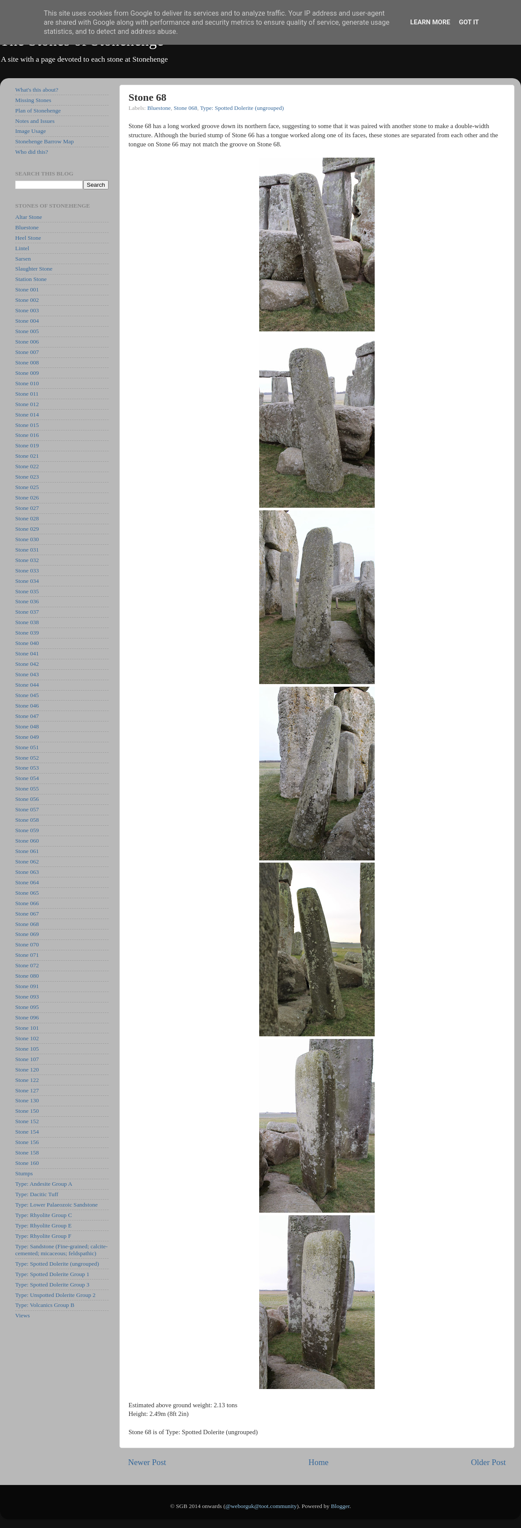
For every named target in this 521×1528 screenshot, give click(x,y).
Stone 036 (27, 601)
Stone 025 (27, 487)
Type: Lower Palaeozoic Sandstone (56, 1204)
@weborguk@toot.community (261, 1506)
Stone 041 (27, 653)
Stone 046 (27, 705)
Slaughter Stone (34, 268)
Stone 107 (27, 1059)
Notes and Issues (35, 121)
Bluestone (159, 108)
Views (22, 1315)
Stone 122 (27, 1080)
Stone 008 (27, 362)
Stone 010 (27, 383)
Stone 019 (27, 445)
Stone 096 (27, 1017)
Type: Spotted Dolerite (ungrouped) (242, 108)
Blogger (340, 1506)
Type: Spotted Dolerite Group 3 (52, 1284)
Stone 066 (27, 903)
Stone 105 (27, 1048)
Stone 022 (27, 466)
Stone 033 (27, 570)
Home (319, 1462)
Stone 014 (27, 414)
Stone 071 (27, 955)
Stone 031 (27, 549)
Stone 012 (27, 404)
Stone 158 (27, 1152)
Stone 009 (27, 373)
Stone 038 (27, 622)
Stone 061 (27, 851)
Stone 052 (27, 757)
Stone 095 (27, 1007)
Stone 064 (27, 882)
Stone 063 (27, 872)
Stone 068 (185, 108)
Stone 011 (27, 393)
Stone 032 (27, 560)
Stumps (24, 1173)
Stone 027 (27, 508)
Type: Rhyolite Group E (43, 1225)
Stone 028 (27, 518)
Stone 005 (27, 331)
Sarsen (23, 258)
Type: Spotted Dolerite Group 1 (52, 1274)
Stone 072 (27, 965)
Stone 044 (27, 684)
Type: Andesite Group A (43, 1184)
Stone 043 (27, 674)
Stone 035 (27, 591)
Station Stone (30, 279)
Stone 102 (27, 1038)
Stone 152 (27, 1121)
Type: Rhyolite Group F (43, 1236)
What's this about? (36, 89)
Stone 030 (27, 539)
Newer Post (147, 1462)
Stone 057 (27, 809)
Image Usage (30, 131)
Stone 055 (27, 788)
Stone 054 (27, 778)
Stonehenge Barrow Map (44, 141)
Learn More (430, 22)
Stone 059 (27, 830)
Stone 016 (27, 435)
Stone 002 (27, 300)
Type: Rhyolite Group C (43, 1215)
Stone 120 (27, 1069)
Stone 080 (27, 975)
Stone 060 (27, 840)
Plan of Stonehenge (38, 110)
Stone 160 (27, 1163)
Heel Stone (28, 238)
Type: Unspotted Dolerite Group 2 (55, 1295)
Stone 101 (27, 1028)
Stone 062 (27, 861)
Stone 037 (27, 612)
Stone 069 (27, 934)
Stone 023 (27, 476)
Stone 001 (27, 289)
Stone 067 (27, 913)
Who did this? (31, 152)
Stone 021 (27, 456)
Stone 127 (27, 1090)
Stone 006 (27, 341)
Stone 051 (27, 747)
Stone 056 (27, 799)
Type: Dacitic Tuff (36, 1194)
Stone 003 (27, 310)
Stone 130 (27, 1100)
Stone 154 (27, 1131)
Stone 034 (27, 581)
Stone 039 (27, 632)
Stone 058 (27, 820)
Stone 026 (27, 497)
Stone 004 (27, 321)
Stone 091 (27, 986)
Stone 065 (27, 893)
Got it (469, 22)
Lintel (22, 248)
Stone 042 (27, 664)
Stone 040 (27, 643)
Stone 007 (27, 352)
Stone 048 (27, 726)
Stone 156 (27, 1142)
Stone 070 (27, 944)
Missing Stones (33, 100)
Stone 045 (27, 695)
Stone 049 (27, 737)
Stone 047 (27, 716)
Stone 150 (27, 1111)
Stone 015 (27, 425)
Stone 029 (27, 529)
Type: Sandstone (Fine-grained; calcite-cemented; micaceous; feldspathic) (61, 1250)
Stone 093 (27, 996)
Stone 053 (27, 767)
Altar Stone (28, 217)
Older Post (488, 1462)
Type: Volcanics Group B (44, 1305)
